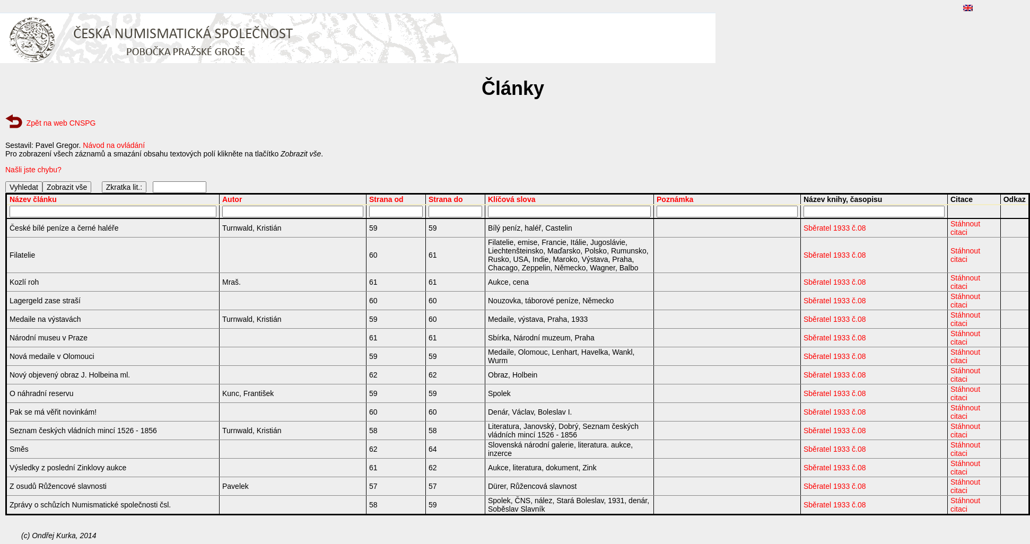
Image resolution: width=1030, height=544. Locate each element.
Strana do (446, 199)
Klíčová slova (512, 199)
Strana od (386, 199)
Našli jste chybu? (33, 169)
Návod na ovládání (114, 145)
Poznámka (675, 199)
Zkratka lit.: (124, 187)
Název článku (33, 199)
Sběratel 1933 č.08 (835, 228)
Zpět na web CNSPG (61, 123)
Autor (232, 199)
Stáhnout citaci (965, 228)
